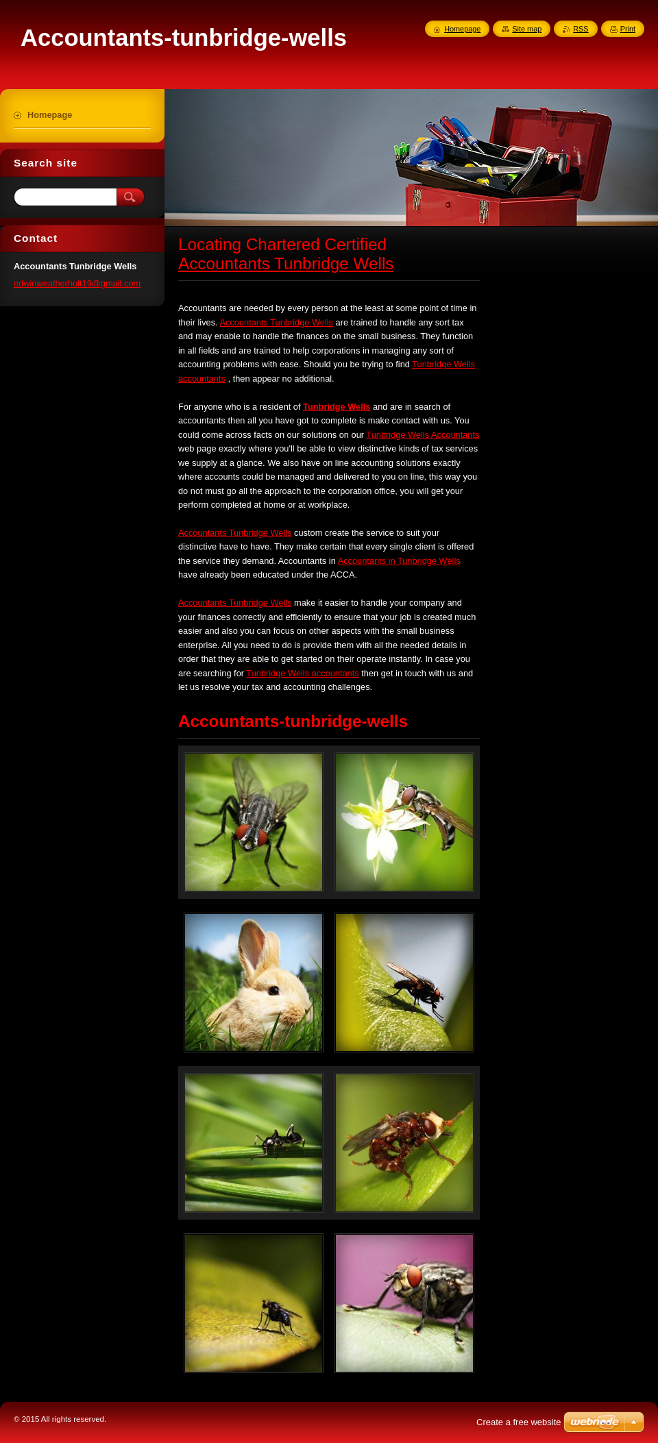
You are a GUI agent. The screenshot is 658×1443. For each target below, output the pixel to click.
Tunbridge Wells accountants (302, 673)
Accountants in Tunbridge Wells (399, 561)
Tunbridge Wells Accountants (422, 435)
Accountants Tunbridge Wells (285, 263)
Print (627, 29)
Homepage (462, 29)
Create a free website (518, 1422)
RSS (580, 29)
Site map (526, 29)
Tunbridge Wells (336, 407)
